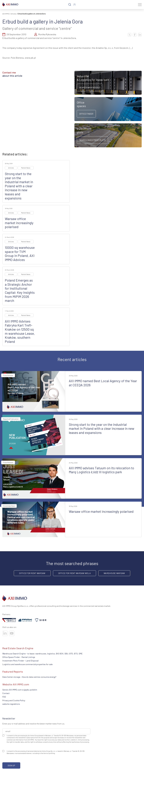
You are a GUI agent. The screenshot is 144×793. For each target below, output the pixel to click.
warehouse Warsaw (114, 573)
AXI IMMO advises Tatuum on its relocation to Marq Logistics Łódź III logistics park (101, 470)
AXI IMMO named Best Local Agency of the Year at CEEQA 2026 (103, 383)
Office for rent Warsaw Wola (74, 573)
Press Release (8, 375)
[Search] (69, 4)
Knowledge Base (9, 506)
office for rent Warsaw (32, 573)
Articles (13, 14)
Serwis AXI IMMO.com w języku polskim (19, 689)
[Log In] (74, 4)
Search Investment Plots (92, 140)
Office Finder (86, 114)
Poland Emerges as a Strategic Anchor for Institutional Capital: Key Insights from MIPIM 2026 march (20, 290)
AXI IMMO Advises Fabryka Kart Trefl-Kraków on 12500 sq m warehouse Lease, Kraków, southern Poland (20, 331)
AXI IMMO (5, 14)
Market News (25, 168)
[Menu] (140, 4)
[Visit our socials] (5, 633)
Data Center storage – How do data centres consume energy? (29, 677)
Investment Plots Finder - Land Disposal (20, 660)
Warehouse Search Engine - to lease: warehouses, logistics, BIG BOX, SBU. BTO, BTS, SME (42, 653)
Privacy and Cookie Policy (13, 700)
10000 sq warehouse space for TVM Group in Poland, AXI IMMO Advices (20, 253)
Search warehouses (89, 87)
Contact (6, 693)
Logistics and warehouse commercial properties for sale (27, 664)
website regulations (11, 704)
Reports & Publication (10, 419)
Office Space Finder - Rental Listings (18, 657)
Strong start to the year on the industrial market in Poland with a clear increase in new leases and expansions (19, 186)
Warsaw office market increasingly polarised (19, 223)
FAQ (4, 696)
